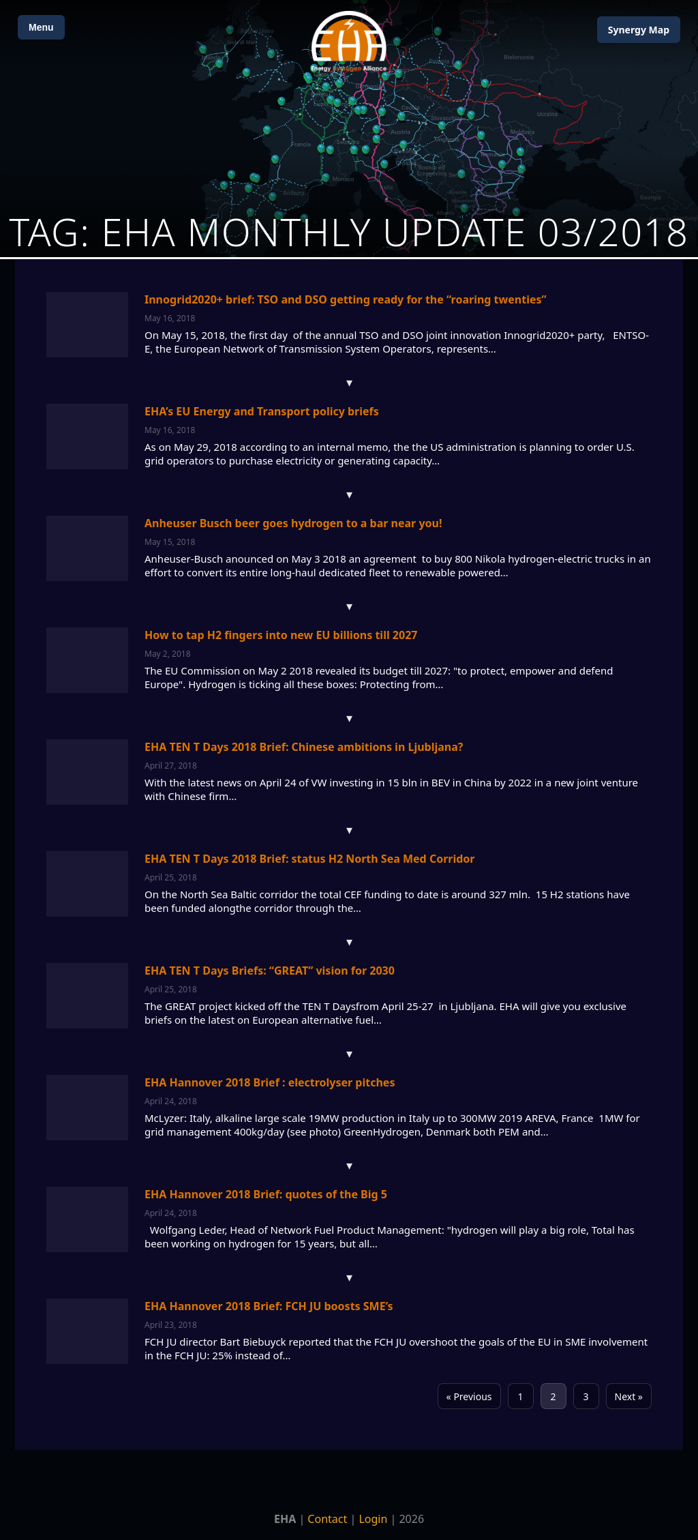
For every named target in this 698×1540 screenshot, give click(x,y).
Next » (629, 1396)
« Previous (469, 1396)
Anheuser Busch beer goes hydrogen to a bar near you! (293, 523)
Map (638, 29)
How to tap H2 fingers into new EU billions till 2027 (281, 634)
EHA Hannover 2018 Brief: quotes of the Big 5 (266, 1194)
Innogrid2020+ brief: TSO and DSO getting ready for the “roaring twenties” (346, 299)
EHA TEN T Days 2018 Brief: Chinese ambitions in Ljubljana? (304, 746)
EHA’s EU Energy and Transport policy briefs (262, 411)
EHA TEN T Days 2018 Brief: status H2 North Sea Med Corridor (310, 858)
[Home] (349, 41)
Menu (41, 27)
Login (373, 1518)
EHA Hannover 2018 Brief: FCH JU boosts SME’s (269, 1306)
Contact (327, 1518)
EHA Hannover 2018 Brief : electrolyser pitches (270, 1082)
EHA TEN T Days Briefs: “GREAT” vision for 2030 (270, 970)
